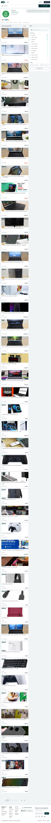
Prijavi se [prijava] (41, 2)
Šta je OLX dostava (10, 817)
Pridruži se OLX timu (10, 814)
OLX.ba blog (11, 809)
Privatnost (40, 820)
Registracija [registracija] (47, 2)
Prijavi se (46, 813)
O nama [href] (20, 22)
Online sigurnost (4, 813)
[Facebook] (39, 816)
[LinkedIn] (45, 816)
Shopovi (10, 811)
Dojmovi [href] (15, 22)
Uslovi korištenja (4, 811)
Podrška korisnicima (27, 807)
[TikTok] (42, 816)
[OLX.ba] (3, 2)
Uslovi (44, 820)
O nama (2, 809)
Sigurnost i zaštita (16, 811)
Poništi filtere (39, 68)
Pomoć (48, 820)
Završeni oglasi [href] (9, 22)
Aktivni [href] (3, 22)
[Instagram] (36, 816)
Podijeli (30, 11)
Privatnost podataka (16, 814)
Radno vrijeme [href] (26, 22)
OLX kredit (16, 808)
